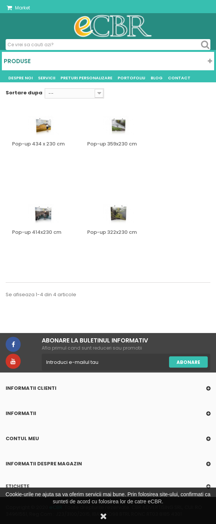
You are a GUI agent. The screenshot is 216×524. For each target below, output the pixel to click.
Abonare (188, 362)
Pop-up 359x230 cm (112, 144)
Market (18, 7)
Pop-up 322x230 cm (112, 232)
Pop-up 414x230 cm (36, 232)
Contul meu (22, 438)
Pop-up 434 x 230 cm (38, 144)
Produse (17, 61)
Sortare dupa (24, 92)
